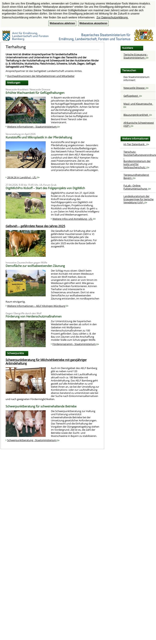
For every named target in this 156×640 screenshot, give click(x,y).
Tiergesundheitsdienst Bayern (136, 176)
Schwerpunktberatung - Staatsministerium (33, 440)
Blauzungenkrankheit (137, 114)
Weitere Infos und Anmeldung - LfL (74, 219)
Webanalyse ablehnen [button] (62, 23)
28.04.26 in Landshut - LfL (23, 177)
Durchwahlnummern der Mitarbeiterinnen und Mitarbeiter (41, 76)
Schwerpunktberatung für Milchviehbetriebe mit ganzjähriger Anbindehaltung (46, 361)
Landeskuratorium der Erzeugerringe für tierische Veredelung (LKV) (138, 199)
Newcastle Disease (135, 88)
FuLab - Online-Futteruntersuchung (137, 187)
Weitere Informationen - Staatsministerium (33, 126)
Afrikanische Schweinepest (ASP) (138, 124)
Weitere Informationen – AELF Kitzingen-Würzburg (37, 306)
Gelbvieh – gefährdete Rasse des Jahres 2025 (35, 226)
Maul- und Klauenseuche (138, 105)
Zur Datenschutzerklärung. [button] (113, 17)
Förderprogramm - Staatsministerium (75, 344)
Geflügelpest (132, 95)
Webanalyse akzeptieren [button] (93, 23)
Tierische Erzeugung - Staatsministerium (135, 56)
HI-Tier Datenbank (136, 144)
